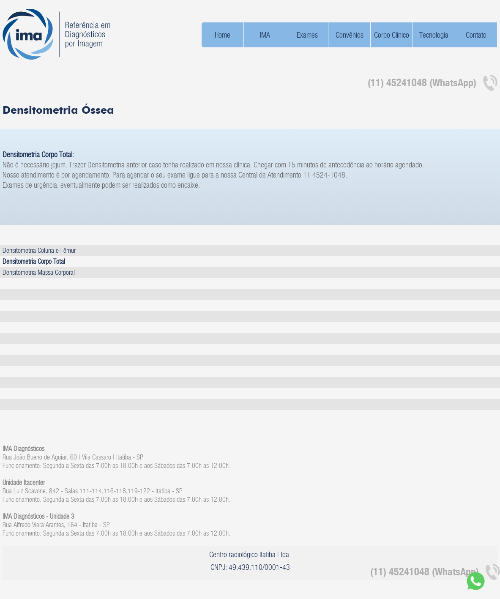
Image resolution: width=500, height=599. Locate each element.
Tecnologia (433, 34)
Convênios (349, 34)
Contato (476, 34)
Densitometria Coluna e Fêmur (39, 250)
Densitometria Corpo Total (34, 261)
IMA (265, 34)
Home (222, 34)
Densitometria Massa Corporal (39, 272)
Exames (307, 34)
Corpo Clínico (391, 34)
